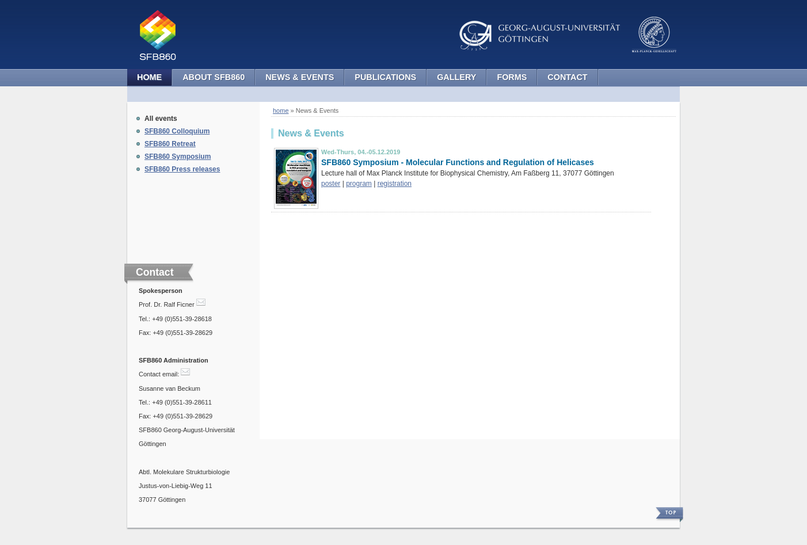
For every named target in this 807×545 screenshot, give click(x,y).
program (359, 184)
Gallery (456, 77)
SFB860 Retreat (170, 144)
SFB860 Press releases (182, 169)
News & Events (299, 77)
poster (330, 184)
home (281, 110)
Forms (512, 77)
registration (395, 184)
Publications (385, 77)
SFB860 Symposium (177, 157)
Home (149, 77)
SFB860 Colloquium (177, 131)
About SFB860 (213, 77)
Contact (567, 77)
